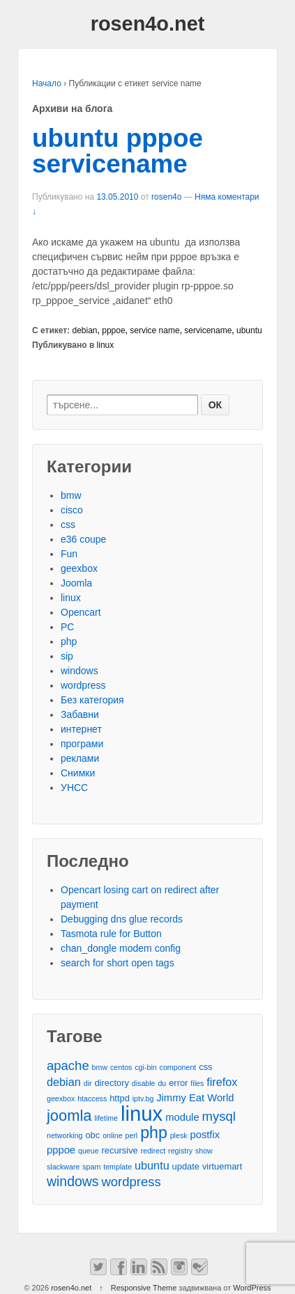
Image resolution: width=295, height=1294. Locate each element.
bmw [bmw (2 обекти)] (100, 1067)
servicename (208, 330)
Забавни (80, 714)
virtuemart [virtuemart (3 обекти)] (222, 1166)
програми (82, 743)
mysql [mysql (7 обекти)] (219, 1116)
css (68, 524)
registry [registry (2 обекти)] (180, 1151)
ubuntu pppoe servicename (117, 151)
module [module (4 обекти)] (182, 1117)
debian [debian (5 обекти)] (64, 1082)
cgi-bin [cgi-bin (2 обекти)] (145, 1067)
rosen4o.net (148, 24)
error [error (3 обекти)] (178, 1083)
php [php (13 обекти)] (153, 1133)
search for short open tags (117, 962)
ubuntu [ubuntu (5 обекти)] (152, 1165)
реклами (80, 758)
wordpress (83, 685)
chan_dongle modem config (121, 948)
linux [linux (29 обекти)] (141, 1113)
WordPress (252, 1288)
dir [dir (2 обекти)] (88, 1083)
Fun (69, 553)
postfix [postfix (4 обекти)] (205, 1134)
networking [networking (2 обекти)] (65, 1135)
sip (67, 656)
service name (154, 330)
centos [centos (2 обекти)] (121, 1067)
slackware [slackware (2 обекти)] (63, 1167)
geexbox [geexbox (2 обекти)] (61, 1098)
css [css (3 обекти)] (205, 1067)
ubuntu (249, 330)
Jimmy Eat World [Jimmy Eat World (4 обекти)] (195, 1097)
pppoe (113, 330)
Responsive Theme (144, 1288)
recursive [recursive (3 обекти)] (119, 1150)
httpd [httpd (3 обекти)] (119, 1098)
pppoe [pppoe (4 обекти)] (61, 1150)
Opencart (81, 612)
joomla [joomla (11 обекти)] (69, 1115)
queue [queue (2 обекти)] (88, 1151)
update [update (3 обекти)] (185, 1166)
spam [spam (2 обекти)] (91, 1167)
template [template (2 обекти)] (117, 1167)
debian (85, 330)
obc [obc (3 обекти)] (92, 1135)
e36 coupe (83, 539)
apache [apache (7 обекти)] (68, 1065)
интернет (81, 729)
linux (105, 345)
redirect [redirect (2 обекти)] (153, 1151)
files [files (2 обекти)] (197, 1083)
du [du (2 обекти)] (162, 1083)
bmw (71, 495)
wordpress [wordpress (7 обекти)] (130, 1181)
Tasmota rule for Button (111, 933)
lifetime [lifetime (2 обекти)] (106, 1118)
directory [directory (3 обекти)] (111, 1083)
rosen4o (166, 197)
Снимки (78, 772)
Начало (46, 83)
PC (67, 626)
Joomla (76, 583)
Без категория (92, 699)
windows (79, 670)
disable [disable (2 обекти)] (144, 1083)
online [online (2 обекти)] (112, 1135)
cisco (72, 510)
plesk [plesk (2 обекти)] (179, 1135)
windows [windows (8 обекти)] (73, 1181)
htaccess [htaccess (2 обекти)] (92, 1098)
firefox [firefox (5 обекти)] (221, 1082)
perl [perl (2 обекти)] (131, 1135)
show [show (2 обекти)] (204, 1151)
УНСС (74, 787)
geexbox (79, 568)
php (69, 641)
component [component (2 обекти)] (178, 1067)
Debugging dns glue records (122, 919)
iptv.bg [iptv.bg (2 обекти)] (143, 1098)
